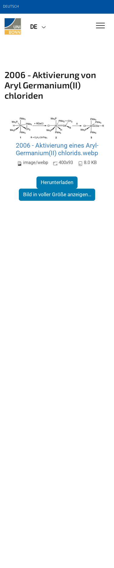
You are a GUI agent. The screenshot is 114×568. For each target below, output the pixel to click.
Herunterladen (57, 182)
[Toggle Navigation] (100, 26)
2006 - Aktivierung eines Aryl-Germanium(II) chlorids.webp (57, 149)
